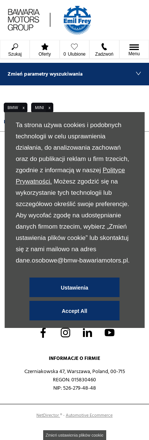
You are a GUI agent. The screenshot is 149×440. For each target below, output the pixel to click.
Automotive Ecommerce (89, 415)
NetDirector (48, 415)
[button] (15, 108)
